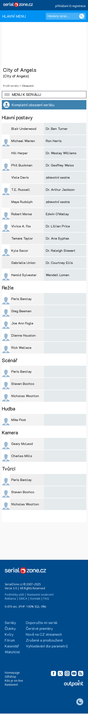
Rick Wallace (21, 347)
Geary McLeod (22, 443)
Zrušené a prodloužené (44, 640)
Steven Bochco (22, 383)
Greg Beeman (21, 311)
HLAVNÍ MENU (14, 16)
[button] (44, 94)
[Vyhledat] (81, 16)
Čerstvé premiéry (39, 628)
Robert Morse (21, 214)
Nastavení (11, 685)
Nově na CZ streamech (44, 634)
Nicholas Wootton (25, 396)
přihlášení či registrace (70, 6)
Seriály (10, 622)
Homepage (12, 673)
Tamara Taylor (22, 238)
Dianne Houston (23, 335)
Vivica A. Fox (21, 226)
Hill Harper (19, 153)
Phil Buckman (21, 165)
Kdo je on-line (14, 681)
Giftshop (10, 677)
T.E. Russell (20, 189)
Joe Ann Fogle (22, 323)
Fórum (10, 640)
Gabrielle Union (23, 262)
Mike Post (18, 419)
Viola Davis (20, 177)
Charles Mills (21, 456)
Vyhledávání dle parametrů (47, 645)
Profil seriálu (11, 85)
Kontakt (35, 599)
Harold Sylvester (24, 275)
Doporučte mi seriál (41, 622)
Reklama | (11, 599)
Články (10, 628)
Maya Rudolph (22, 201)
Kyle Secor (19, 250)
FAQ (46, 599)
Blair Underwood (23, 128)
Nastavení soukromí (40, 595)
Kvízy (9, 634)
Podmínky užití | (15, 595)
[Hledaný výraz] (66, 16)
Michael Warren (23, 141)
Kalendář (12, 645)
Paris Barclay (21, 299)
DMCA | (24, 599)
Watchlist (12, 651)
